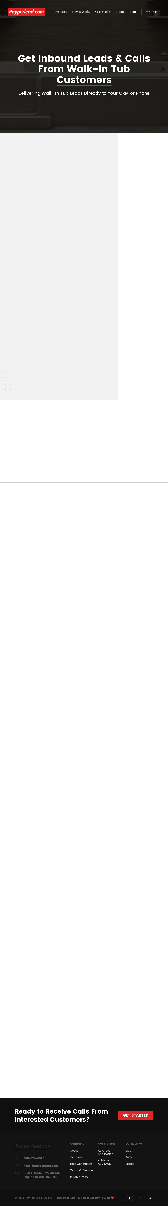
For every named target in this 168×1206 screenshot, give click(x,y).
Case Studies (103, 12)
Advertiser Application (105, 1152)
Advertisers (60, 12)
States (130, 1164)
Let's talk (150, 12)
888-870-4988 (33, 1158)
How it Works (81, 12)
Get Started (135, 1115)
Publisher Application (105, 1162)
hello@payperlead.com (40, 1166)
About (120, 12)
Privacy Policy (79, 1177)
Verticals (76, 1157)
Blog (133, 12)
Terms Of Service (81, 1170)
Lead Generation (81, 1164)
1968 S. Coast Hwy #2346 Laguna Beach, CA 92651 (41, 1175)
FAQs (129, 1157)
